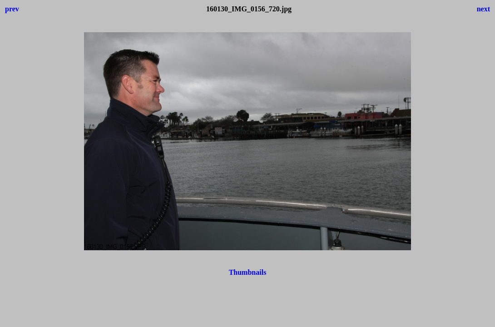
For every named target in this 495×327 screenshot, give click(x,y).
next (483, 9)
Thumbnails (248, 272)
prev (12, 9)
